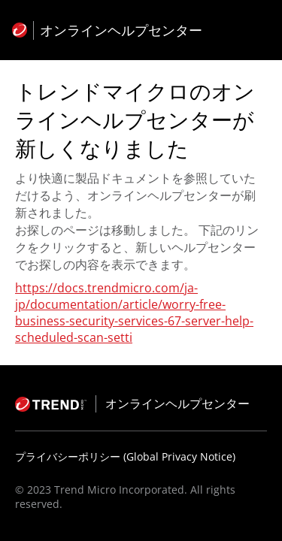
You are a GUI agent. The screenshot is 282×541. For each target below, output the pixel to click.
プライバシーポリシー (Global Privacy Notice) (125, 456)
